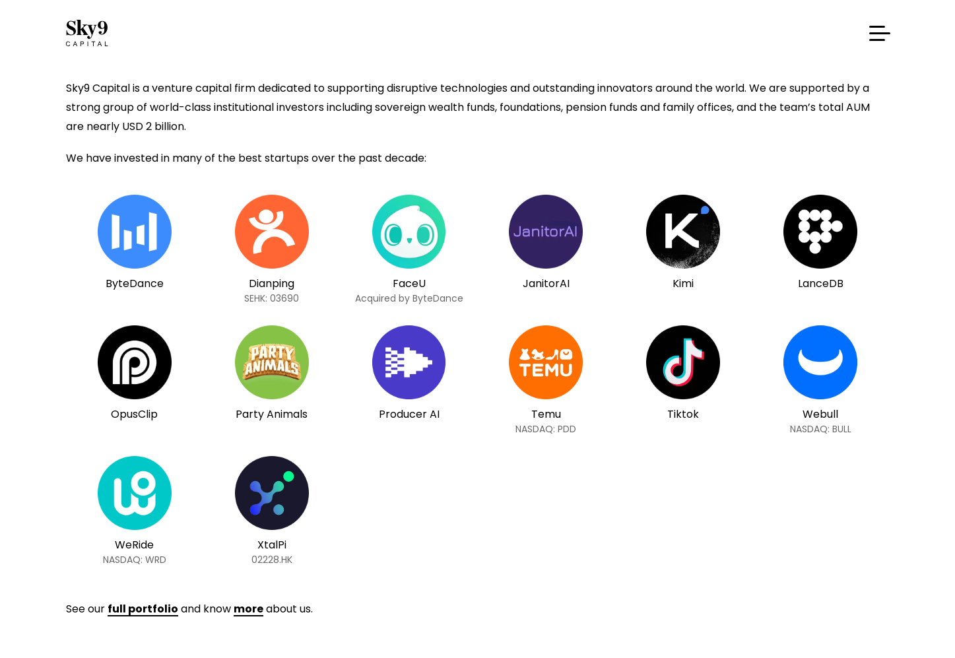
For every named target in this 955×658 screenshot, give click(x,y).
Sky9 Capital (89, 33)
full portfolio (143, 608)
